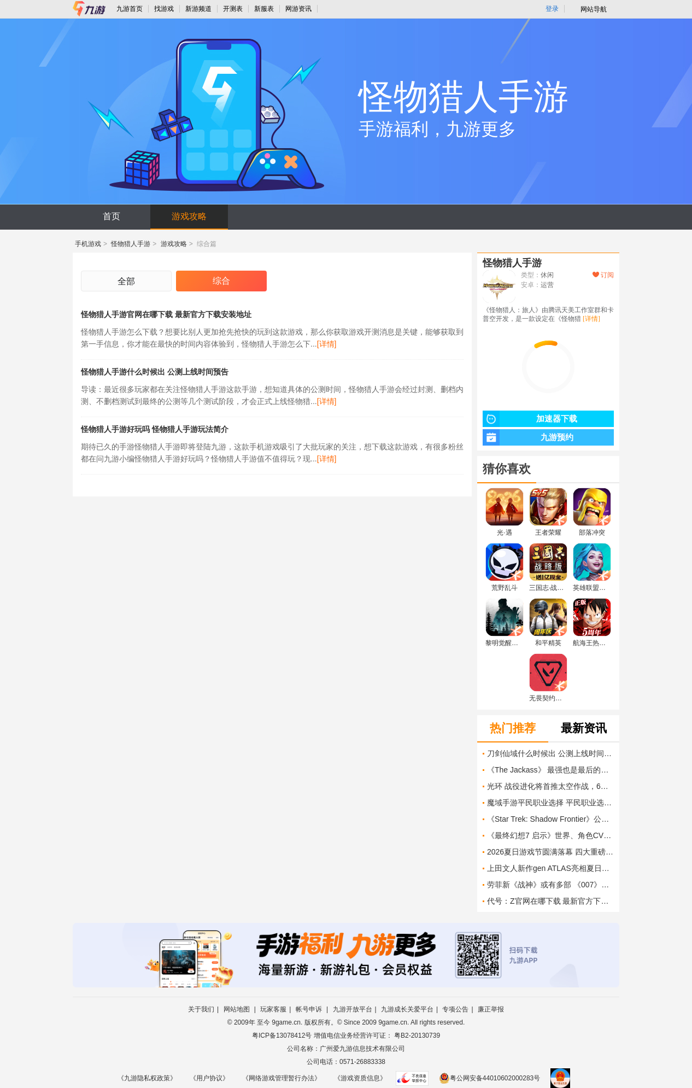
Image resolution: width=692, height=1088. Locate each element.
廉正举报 (491, 1009)
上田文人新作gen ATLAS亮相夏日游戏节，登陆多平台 (550, 868)
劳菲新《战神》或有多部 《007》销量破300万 (550, 884)
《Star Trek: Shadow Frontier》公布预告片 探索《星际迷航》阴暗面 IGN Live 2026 (550, 819)
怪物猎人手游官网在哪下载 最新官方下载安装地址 (166, 314)
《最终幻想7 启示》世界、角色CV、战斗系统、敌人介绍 (550, 835)
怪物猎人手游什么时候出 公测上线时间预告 (154, 371)
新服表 (264, 9)
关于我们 (201, 1009)
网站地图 (237, 1009)
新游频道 (198, 9)
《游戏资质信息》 (360, 1078)
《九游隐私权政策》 (147, 1078)
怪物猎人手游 (130, 244)
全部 (126, 281)
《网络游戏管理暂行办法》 (281, 1078)
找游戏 (164, 9)
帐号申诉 (310, 1009)
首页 (111, 216)
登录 (552, 9)
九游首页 (129, 9)
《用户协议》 (209, 1078)
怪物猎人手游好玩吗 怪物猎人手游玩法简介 (154, 429)
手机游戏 (88, 244)
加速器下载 (530, 419)
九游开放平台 (352, 1009)
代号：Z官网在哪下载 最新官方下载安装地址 (550, 901)
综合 (221, 280)
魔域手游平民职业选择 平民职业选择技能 (550, 802)
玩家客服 (273, 1009)
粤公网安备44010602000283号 (489, 1078)
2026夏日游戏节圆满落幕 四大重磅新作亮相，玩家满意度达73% (550, 851)
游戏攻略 (189, 216)
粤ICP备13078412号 (282, 1035)
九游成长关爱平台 (407, 1009)
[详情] (327, 344)
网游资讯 (298, 9)
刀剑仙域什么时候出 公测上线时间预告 (550, 753)
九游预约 (528, 437)
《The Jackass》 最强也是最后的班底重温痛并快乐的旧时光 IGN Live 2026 (550, 769)
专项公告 (455, 1009)
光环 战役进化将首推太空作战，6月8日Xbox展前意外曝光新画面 (550, 786)
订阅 (603, 275)
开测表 (233, 9)
